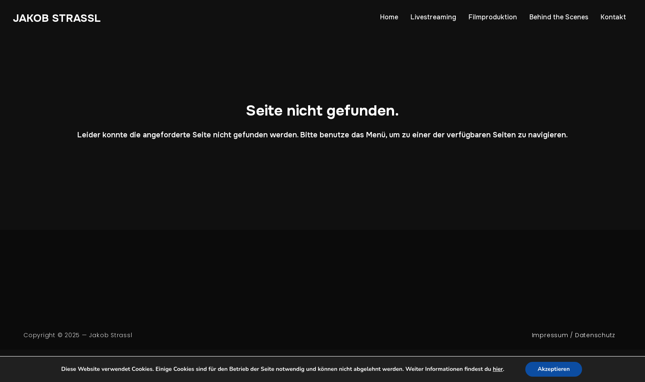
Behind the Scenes (558, 17)
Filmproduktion (493, 17)
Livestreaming (433, 17)
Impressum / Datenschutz (573, 335)
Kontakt (613, 17)
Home (389, 17)
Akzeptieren (554, 369)
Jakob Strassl (57, 18)
